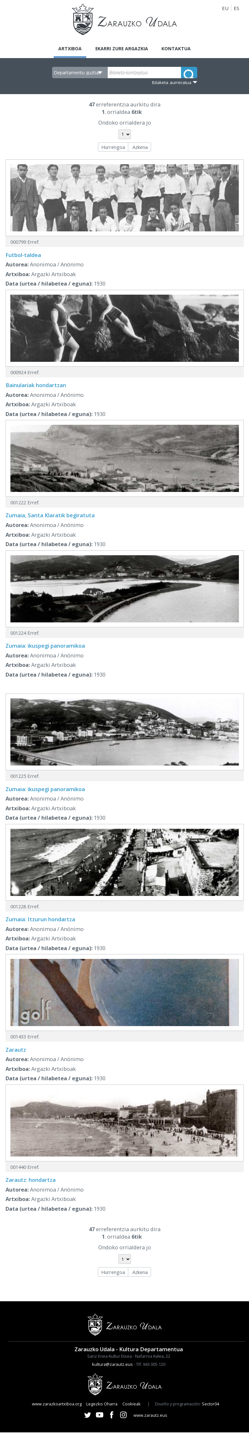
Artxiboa (66, 48)
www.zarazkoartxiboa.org (57, 1404)
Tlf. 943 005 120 (150, 1365)
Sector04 (210, 1404)
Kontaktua (179, 48)
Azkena (140, 147)
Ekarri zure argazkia (121, 48)
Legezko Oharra (102, 1404)
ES (236, 8)
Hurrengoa (113, 147)
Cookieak (131, 1404)
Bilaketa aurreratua (171, 83)
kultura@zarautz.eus (112, 1365)
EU (225, 8)
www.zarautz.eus (150, 1416)
